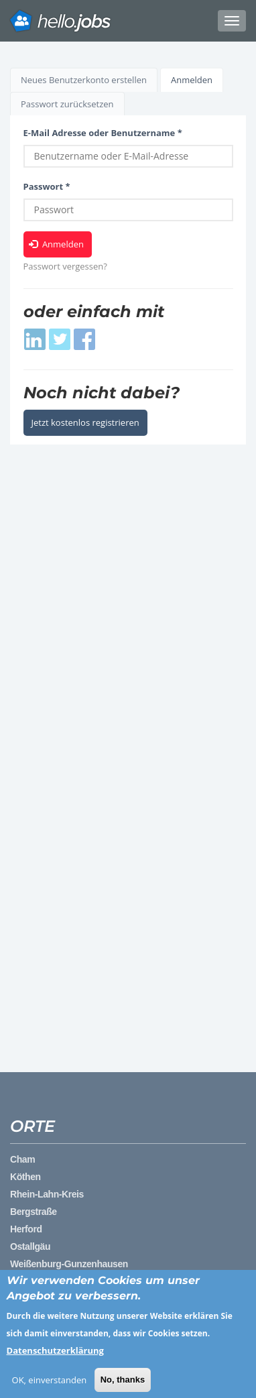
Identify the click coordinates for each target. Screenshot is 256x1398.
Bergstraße (33, 1211)
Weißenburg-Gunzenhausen (69, 1264)
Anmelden (197, 83)
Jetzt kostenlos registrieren (85, 422)
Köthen (25, 1176)
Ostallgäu (30, 1246)
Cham (22, 1159)
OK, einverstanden (49, 1387)
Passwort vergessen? (65, 266)
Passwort (46, 186)
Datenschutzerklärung (55, 1357)
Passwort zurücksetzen (67, 104)
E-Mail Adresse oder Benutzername (102, 133)
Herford (26, 1229)
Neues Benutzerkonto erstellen (84, 80)
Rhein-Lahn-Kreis (47, 1194)
